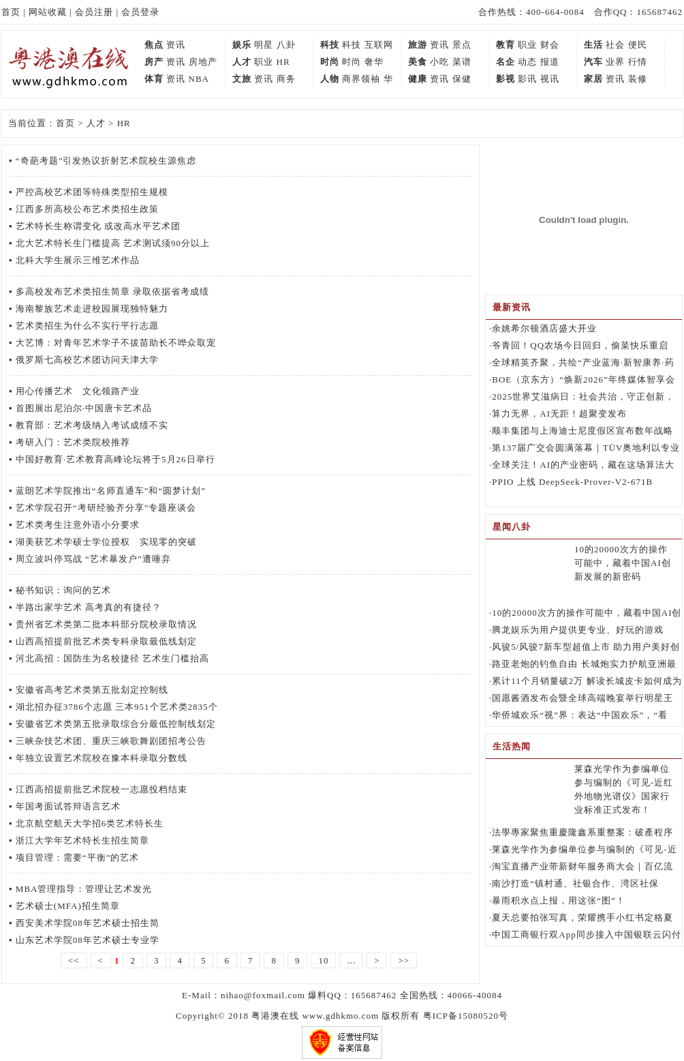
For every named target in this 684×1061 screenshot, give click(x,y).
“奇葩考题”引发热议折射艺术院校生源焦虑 (106, 160)
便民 (637, 45)
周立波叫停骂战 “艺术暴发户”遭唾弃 (93, 559)
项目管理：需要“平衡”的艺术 (78, 857)
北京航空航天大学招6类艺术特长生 (90, 823)
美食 (417, 62)
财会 (549, 45)
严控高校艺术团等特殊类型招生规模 (92, 192)
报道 (549, 62)
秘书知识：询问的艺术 (63, 590)
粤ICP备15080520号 (465, 1016)
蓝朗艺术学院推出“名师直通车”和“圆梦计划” (111, 490)
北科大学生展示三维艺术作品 (78, 260)
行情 (637, 62)
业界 (615, 62)
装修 (637, 79)
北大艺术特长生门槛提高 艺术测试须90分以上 (113, 243)
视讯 (549, 79)
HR (283, 62)
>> (403, 960)
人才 (241, 62)
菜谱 (461, 62)
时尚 (329, 62)
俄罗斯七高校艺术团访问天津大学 (87, 360)
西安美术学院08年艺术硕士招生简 (87, 923)
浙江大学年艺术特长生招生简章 (82, 840)
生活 (593, 45)
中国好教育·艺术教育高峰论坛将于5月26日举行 (115, 459)
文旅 (241, 79)
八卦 (286, 45)
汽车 (593, 62)
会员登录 (140, 12)
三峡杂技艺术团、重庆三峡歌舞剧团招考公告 (111, 741)
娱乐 (241, 45)
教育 (505, 45)
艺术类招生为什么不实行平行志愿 (87, 325)
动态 (527, 62)
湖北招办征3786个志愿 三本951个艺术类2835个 (117, 707)
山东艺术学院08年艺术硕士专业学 (87, 940)
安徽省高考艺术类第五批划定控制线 (92, 690)
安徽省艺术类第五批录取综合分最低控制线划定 (116, 724)
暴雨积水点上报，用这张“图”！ (558, 900)
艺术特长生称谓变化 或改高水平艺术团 (98, 226)
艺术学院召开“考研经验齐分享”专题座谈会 (106, 508)
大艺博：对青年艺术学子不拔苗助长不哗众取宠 (116, 343)
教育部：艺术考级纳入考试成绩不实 (92, 425)
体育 (154, 79)
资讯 (175, 45)
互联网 (378, 45)
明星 (263, 45)
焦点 (154, 45)
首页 (10, 12)
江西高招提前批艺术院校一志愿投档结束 (101, 789)
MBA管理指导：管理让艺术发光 (84, 889)
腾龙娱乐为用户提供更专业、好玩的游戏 (578, 630)
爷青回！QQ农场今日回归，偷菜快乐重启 (580, 345)
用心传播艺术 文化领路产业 (78, 391)
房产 (154, 62)
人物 (329, 79)
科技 (329, 45)
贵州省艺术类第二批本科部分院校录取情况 (106, 624)
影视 (505, 79)
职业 (527, 45)
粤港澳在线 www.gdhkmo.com (315, 1016)
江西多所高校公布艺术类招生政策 (87, 209)
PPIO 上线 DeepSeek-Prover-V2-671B (572, 482)
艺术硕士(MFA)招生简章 (68, 906)
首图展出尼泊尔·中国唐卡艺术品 (84, 408)
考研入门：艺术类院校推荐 (73, 442)
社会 (615, 45)
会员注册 (94, 12)
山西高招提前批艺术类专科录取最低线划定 (106, 641)
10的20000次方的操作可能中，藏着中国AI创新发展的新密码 (622, 563)
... (351, 960)
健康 (417, 79)
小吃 (439, 62)
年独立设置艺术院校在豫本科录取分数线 (101, 758)
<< (74, 960)
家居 (593, 79)
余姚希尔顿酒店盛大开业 (544, 328)
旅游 (417, 45)
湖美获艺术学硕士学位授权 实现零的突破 (106, 542)
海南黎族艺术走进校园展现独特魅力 (92, 308)
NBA (199, 79)
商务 (286, 79)
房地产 (203, 62)
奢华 (374, 62)
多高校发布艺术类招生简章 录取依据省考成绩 (112, 291)
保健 (461, 79)
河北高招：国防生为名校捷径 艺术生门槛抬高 (112, 658)
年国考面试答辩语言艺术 (68, 806)
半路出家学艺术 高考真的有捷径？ (88, 607)
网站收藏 (48, 12)
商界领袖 (361, 79)
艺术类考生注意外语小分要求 (78, 525)
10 (323, 960)
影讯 (527, 79)
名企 (505, 62)
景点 (461, 45)
